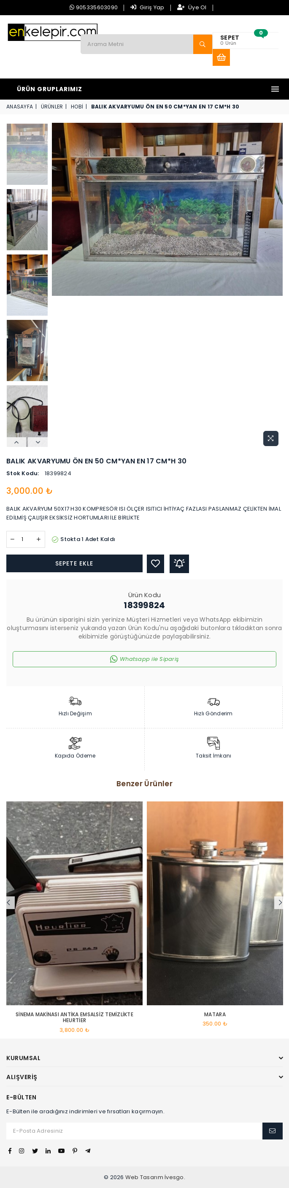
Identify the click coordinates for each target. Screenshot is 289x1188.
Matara (215, 1015)
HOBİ (77, 106)
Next (38, 442)
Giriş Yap (147, 7)
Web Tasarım (144, 1177)
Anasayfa (19, 106)
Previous (16, 442)
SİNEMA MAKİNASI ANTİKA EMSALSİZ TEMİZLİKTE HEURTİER (74, 1018)
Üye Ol (192, 7)
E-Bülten (21, 1097)
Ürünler (52, 106)
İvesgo (174, 1177)
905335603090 (94, 7)
